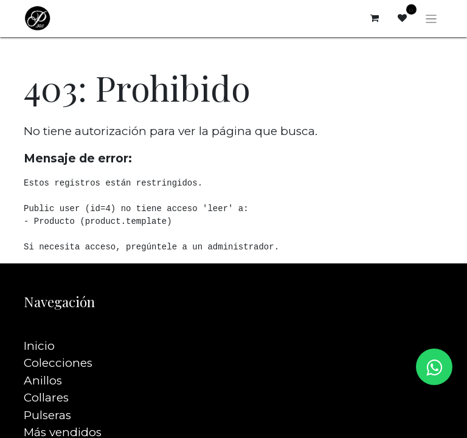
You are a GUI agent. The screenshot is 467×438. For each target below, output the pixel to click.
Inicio (39, 328)
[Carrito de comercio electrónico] (374, 18)
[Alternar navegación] (431, 18)
